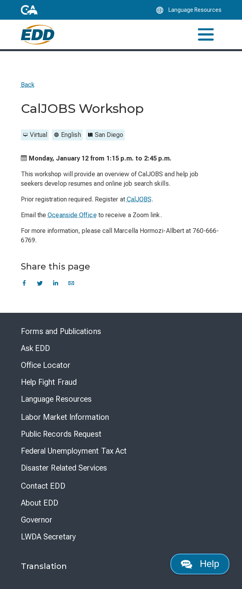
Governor (37, 519)
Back (28, 85)
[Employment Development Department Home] (37, 34)
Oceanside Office (72, 215)
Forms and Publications (61, 331)
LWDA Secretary (48, 536)
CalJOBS (139, 199)
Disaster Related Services (64, 468)
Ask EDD (35, 348)
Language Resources (56, 399)
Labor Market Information (65, 417)
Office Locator (45, 365)
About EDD (40, 503)
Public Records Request (61, 434)
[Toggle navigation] (206, 34)
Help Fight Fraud (49, 382)
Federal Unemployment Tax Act (74, 451)
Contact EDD (43, 486)
